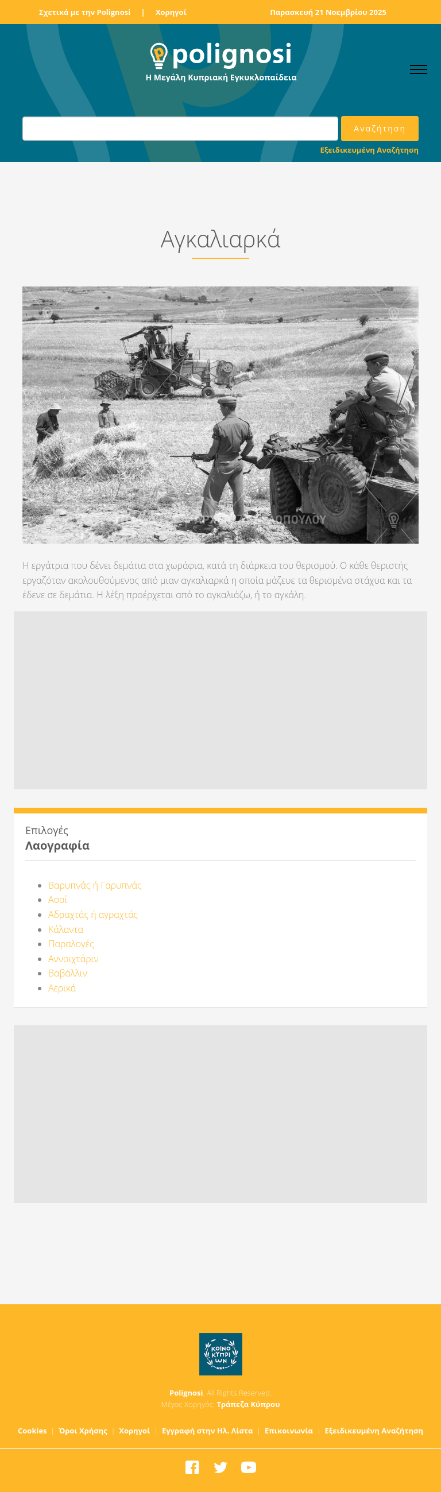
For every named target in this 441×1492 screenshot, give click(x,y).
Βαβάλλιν (67, 973)
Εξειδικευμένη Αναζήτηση (369, 150)
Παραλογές (71, 943)
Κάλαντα (65, 929)
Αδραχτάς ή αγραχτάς (93, 914)
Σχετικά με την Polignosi (84, 12)
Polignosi (186, 1393)
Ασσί (57, 899)
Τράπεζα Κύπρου (248, 1404)
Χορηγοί (171, 12)
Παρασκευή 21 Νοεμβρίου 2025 (328, 12)
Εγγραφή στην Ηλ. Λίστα (207, 1430)
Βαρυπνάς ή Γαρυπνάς (95, 885)
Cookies (32, 1430)
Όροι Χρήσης (83, 1430)
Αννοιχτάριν (73, 958)
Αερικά (62, 988)
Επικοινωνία (289, 1430)
